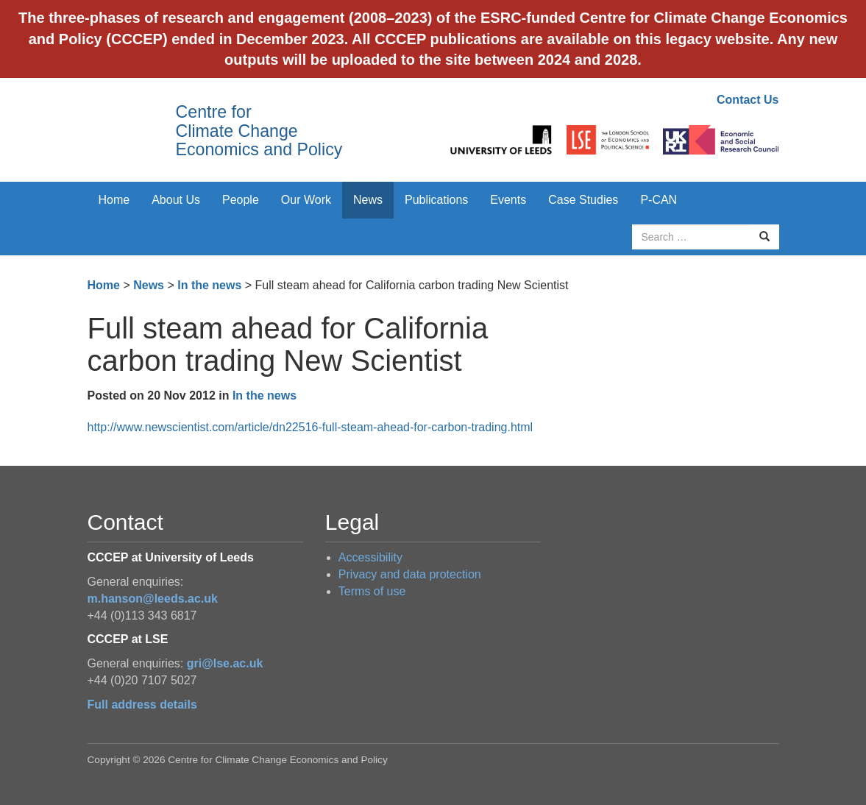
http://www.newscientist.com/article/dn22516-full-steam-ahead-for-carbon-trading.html (310, 427)
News (368, 200)
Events (508, 200)
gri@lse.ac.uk (225, 663)
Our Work (306, 200)
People (240, 200)
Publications (436, 200)
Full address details (142, 704)
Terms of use (372, 591)
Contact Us (747, 99)
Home (114, 200)
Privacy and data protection (409, 574)
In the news (209, 285)
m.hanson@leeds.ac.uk (153, 598)
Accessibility (370, 557)
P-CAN (658, 200)
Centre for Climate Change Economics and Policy (259, 130)
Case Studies (583, 200)
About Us (176, 200)
